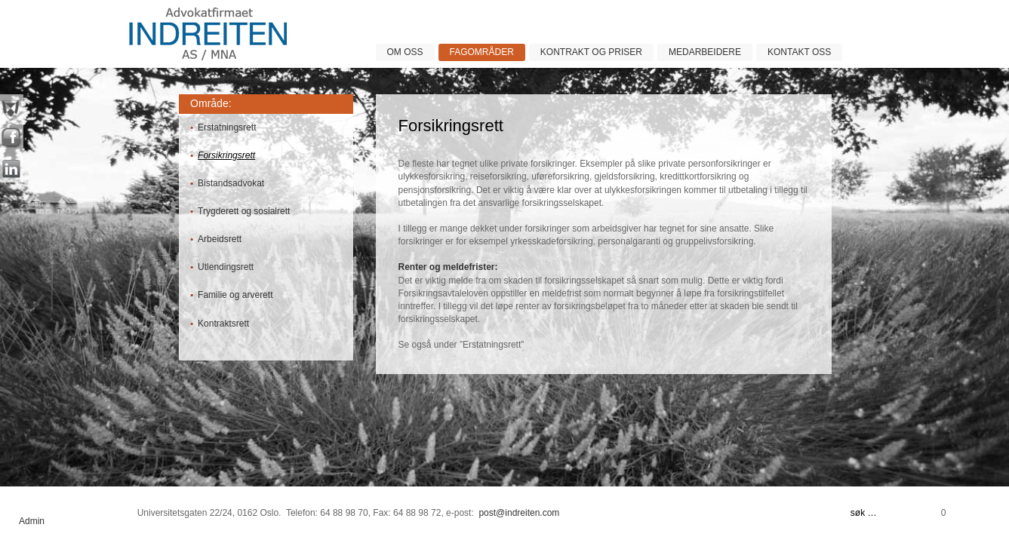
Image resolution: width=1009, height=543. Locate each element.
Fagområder (482, 52)
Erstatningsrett (227, 127)
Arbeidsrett (219, 239)
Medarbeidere (705, 52)
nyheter (11, 109)
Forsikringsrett (226, 155)
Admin (32, 521)
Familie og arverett (235, 295)
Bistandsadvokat (231, 183)
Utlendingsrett (226, 267)
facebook (11, 139)
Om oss (405, 52)
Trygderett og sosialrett (244, 211)
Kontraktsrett (223, 323)
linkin (11, 170)
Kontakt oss (799, 52)
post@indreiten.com (518, 513)
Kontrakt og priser (591, 52)
